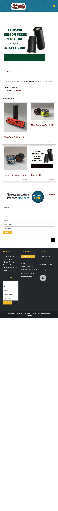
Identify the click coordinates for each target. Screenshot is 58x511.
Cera (14, 91)
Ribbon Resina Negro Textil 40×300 (42, 125)
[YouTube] (43, 256)
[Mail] (49, 256)
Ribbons (19, 91)
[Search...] (27, 240)
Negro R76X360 (36, 175)
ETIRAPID (19, 313)
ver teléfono (28, 256)
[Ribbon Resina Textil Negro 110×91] (15, 117)
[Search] (53, 240)
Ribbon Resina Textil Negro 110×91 (15, 137)
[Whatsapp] (46, 256)
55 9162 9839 (32, 269)
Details (25, 141)
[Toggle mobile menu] (54, 6)
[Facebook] (40, 256)
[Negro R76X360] (42, 158)
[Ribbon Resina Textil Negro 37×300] (15, 158)
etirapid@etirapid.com (28, 266)
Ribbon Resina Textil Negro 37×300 (15, 175)
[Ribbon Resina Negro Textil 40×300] (42, 111)
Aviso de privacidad (46, 264)
